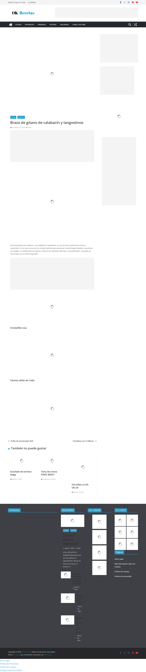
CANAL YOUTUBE (78, 24)
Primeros (42, 24)
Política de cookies (122, 571)
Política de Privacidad (9, 664)
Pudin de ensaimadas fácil (20, 441)
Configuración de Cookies (11, 670)
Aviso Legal (119, 559)
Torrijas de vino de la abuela (79, 599)
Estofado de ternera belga (20, 473)
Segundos (64, 24)
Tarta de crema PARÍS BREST (49, 473)
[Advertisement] (96, 12)
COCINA (18, 24)
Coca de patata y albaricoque (70, 539)
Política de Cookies (8, 667)
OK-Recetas (14, 510)
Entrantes (29, 24)
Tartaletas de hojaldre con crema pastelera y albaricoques (77, 579)
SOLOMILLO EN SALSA (80, 486)
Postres (53, 24)
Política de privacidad (123, 576)
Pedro (29, 127)
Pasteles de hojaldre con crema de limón (79, 625)
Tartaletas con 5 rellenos (85, 441)
